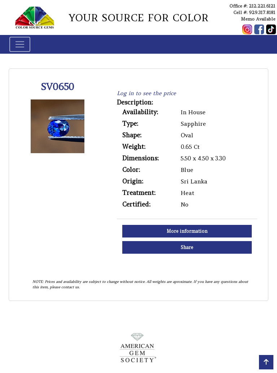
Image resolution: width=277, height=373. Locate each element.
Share (187, 247)
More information (187, 231)
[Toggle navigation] (19, 44)
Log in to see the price (146, 93)
